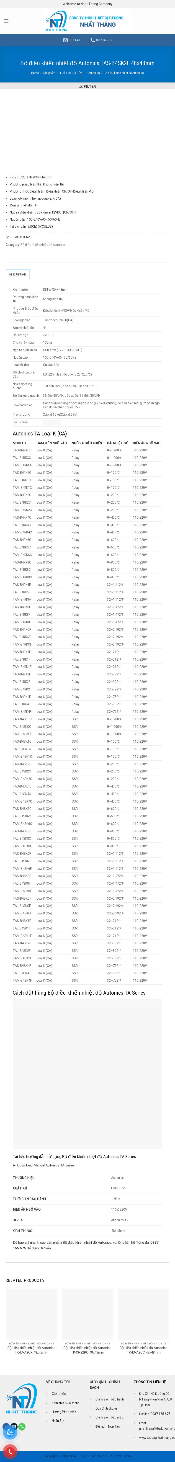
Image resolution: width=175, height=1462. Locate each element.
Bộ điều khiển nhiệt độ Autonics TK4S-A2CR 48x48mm (31, 1350)
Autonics (94, 73)
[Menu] (6, 21)
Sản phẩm (49, 73)
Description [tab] (17, 274)
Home (35, 73)
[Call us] (22, 1426)
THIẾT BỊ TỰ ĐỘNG (71, 73)
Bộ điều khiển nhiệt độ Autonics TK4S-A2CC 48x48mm (143, 1350)
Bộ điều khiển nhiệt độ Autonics (124, 73)
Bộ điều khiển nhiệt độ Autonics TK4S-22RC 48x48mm (87, 1350)
